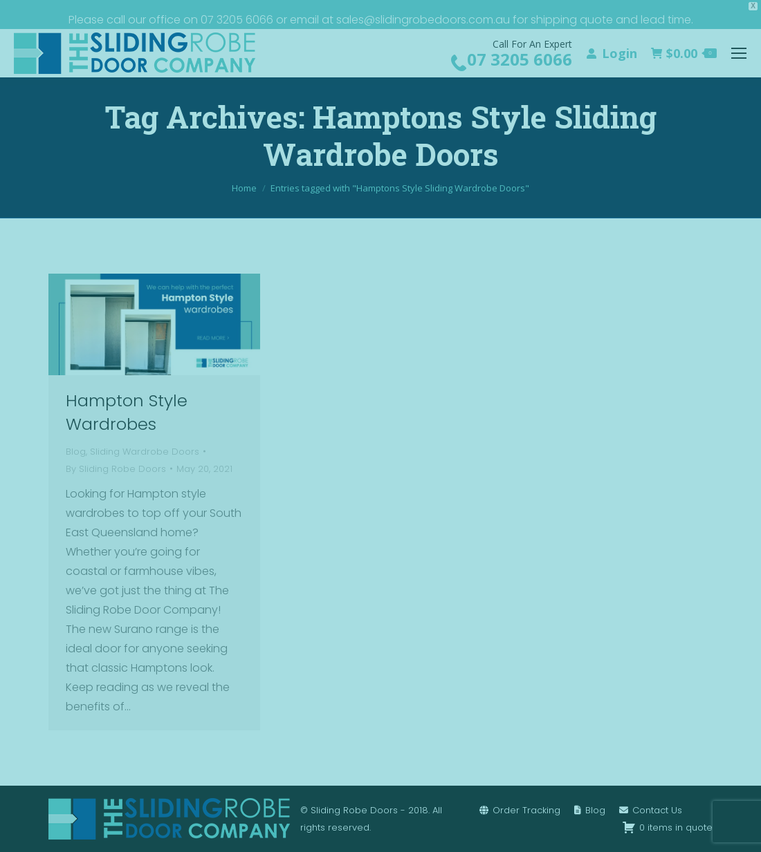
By (116, 468)
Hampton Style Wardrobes (126, 412)
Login (611, 53)
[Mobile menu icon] (739, 53)
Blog (76, 451)
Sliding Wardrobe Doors (144, 451)
